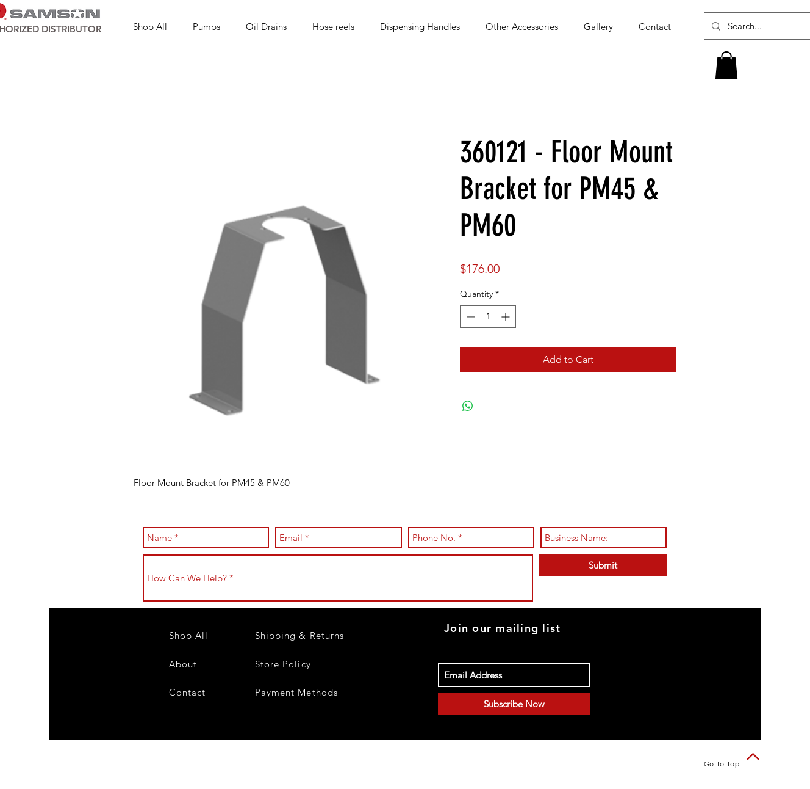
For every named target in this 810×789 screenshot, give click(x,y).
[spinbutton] (488, 316)
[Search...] (761, 26)
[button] (210, 26)
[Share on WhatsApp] (468, 406)
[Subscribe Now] (514, 704)
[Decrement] (469, 316)
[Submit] (603, 565)
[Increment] (506, 316)
